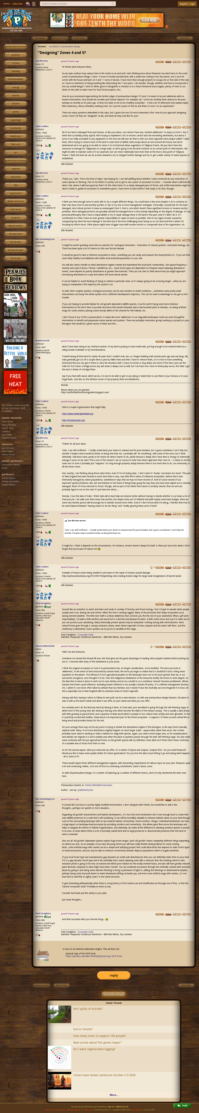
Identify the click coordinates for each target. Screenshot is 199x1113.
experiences (16, 193)
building (16, 71)
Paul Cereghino (43, 603)
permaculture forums (15, 47)
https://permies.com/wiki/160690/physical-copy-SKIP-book (94, 956)
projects (16, 218)
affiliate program (73, 1110)
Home (6, 3)
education (16, 177)
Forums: (42, 46)
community (15, 128)
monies (15, 96)
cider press (15, 209)
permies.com (15, 234)
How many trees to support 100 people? (99, 1035)
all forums (16, 258)
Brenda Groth (42, 340)
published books (85, 790)
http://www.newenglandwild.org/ (77, 413)
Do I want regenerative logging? (94, 1049)
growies (15, 55)
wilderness (15, 136)
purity (16, 112)
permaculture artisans (16, 161)
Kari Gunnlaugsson (45, 239)
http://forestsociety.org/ (73, 420)
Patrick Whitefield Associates (98, 785)
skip (16, 185)
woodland (53, 46)
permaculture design (71, 46)
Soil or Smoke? (83, 1029)
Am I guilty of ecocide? (88, 1008)
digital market (16, 226)
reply (114, 975)
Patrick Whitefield (45, 646)
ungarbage (15, 120)
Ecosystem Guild (85, 634)
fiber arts (15, 144)
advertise (60, 1110)
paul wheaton (136, 1110)
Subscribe (18, 4)
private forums (15, 250)
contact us (49, 1110)
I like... (38, 151)
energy (15, 87)
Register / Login (187, 4)
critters (15, 63)
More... (114, 1095)
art (15, 153)
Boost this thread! (113, 994)
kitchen (15, 104)
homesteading (16, 79)
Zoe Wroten (42, 61)
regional (16, 169)
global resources (16, 201)
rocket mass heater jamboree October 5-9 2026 (104, 1075)
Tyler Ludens (42, 126)
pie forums (15, 242)
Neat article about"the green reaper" (97, 1042)
